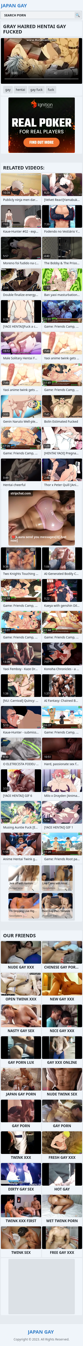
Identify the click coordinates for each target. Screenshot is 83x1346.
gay (8, 90)
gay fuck (36, 90)
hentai (20, 90)
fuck (51, 90)
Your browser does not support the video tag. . (41, 61)
